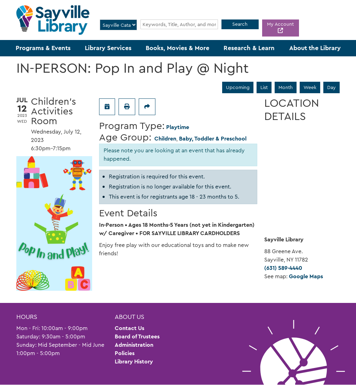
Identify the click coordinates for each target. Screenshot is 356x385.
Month (285, 87)
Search (240, 24)
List (264, 87)
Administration (134, 345)
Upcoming (238, 87)
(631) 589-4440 (283, 268)
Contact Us (129, 328)
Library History (134, 362)
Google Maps (306, 276)
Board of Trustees (137, 336)
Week (310, 87)
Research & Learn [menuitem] (249, 48)
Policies (125, 353)
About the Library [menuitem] (315, 48)
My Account (280, 24)
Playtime (177, 127)
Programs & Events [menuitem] (43, 48)
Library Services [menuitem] (108, 48)
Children (165, 139)
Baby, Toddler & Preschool (212, 139)
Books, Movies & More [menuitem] (177, 48)
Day (331, 87)
